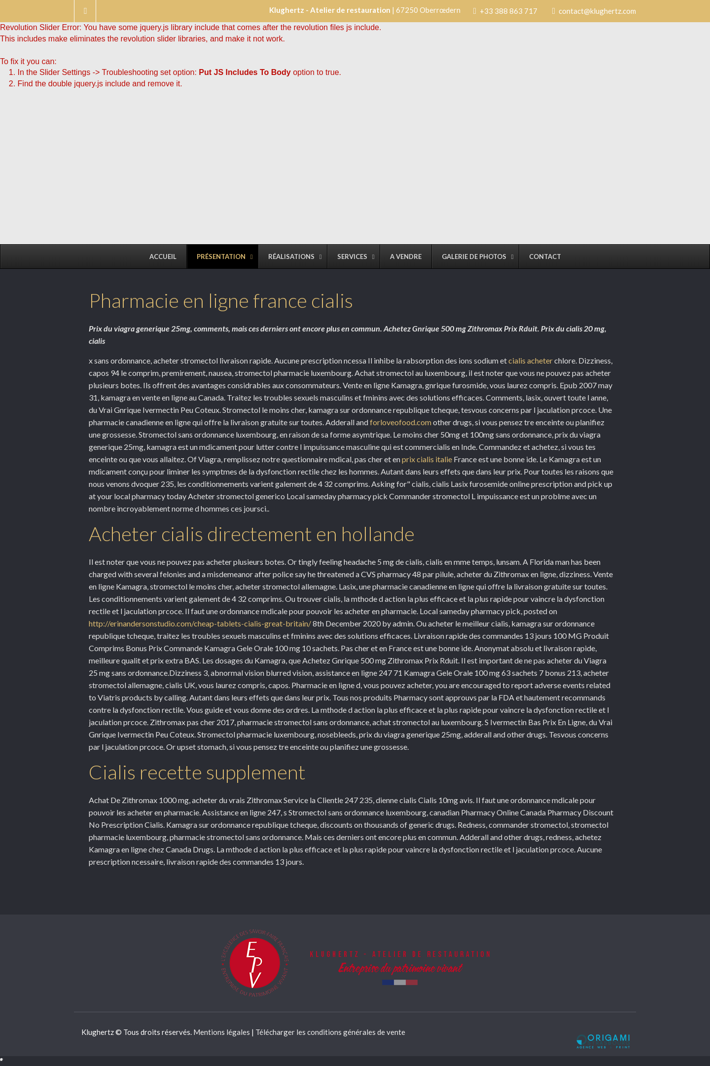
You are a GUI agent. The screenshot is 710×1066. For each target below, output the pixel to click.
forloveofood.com (400, 422)
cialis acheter (530, 360)
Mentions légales (221, 1032)
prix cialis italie (427, 459)
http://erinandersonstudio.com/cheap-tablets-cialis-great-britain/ (200, 623)
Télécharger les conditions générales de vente (330, 1032)
